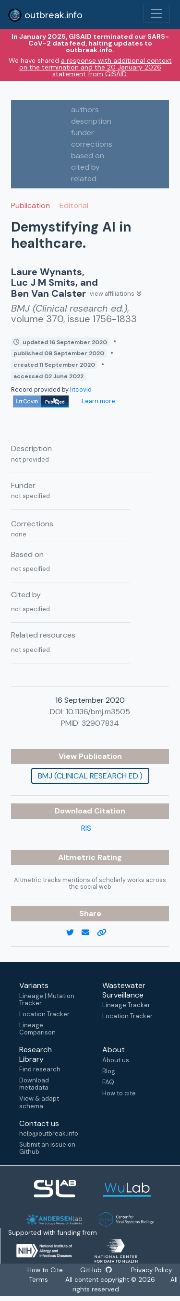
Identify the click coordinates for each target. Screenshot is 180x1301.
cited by (85, 167)
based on (87, 156)
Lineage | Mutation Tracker (46, 999)
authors (85, 110)
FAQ (108, 1082)
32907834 (100, 723)
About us (115, 1060)
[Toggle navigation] (156, 13)
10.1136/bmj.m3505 (98, 712)
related (83, 179)
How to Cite (45, 1270)
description (91, 121)
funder (82, 133)
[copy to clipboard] (105, 933)
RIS (86, 828)
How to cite (119, 1093)
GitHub (96, 1270)
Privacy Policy (151, 1270)
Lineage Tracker (126, 1005)
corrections (91, 144)
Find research (39, 1069)
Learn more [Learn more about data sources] (97, 401)
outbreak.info (45, 15)
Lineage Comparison (37, 1029)
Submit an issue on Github (47, 1148)
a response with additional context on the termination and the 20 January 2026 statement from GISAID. (95, 67)
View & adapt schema (39, 1102)
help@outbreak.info (48, 1133)
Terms (38, 1280)
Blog (108, 1071)
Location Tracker (44, 1014)
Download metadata (34, 1084)
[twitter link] (74, 933)
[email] (89, 933)
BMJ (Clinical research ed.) (90, 776)
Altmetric (77, 857)
